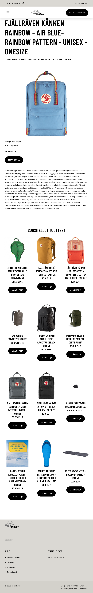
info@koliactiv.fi (81, 3)
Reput (18, 141)
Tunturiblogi (12, 572)
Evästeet (83, 586)
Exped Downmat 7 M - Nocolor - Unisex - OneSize (75, 474)
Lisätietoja (14, 160)
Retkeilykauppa (77, 12)
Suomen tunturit (13, 557)
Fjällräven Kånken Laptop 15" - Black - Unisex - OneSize (46, 407)
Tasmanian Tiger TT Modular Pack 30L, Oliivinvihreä (75, 339)
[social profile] (23, 3)
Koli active (11, 567)
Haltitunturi (11, 562)
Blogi (63, 586)
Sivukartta (83, 588)
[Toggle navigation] (8, 12)
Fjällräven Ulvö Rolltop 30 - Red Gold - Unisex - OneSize (46, 271)
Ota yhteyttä (72, 586)
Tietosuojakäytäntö (69, 588)
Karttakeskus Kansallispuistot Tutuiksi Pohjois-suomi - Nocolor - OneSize (17, 478)
